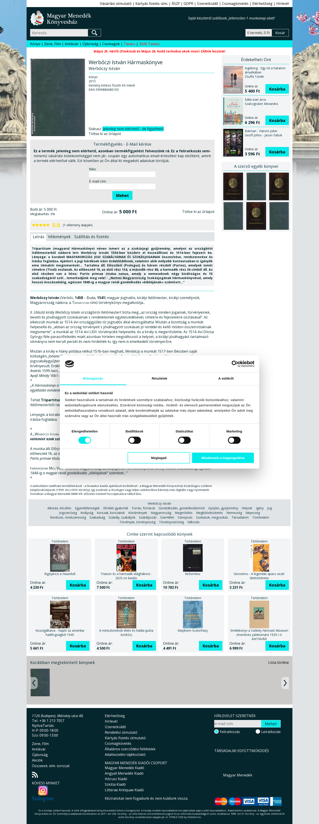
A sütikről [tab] (226, 378)
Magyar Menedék (237, 775)
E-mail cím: (97, 181)
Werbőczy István (159, 503)
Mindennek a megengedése (223, 458)
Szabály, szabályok (122, 517)
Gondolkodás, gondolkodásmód (182, 508)
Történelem (260, 517)
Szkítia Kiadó (115, 784)
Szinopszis (185, 517)
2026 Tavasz (149, 43)
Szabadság (97, 517)
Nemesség (234, 513)
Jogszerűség (68, 513)
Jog (269, 508)
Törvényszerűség (171, 522)
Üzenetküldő (207, 3)
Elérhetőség (262, 3)
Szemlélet (167, 517)
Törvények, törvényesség (137, 522)
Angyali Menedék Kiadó (124, 773)
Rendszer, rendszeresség (68, 517)
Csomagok (111, 43)
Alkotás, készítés (59, 508)
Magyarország (161, 513)
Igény (260, 508)
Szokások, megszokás (212, 517)
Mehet (122, 195)
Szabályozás (148, 517)
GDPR (188, 3)
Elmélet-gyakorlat (115, 508)
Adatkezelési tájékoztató (125, 754)
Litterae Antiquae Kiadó (124, 789)
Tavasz (129, 43)
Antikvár (72, 43)
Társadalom (240, 517)
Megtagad (159, 458)
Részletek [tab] (159, 378)
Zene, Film (52, 43)
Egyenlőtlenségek (87, 508)
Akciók (37, 760)
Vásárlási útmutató (116, 3)
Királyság (86, 513)
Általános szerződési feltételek (130, 749)
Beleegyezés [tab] (93, 378)
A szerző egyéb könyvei (256, 166)
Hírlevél (282, 3)
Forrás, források (143, 508)
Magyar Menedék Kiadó (124, 767)
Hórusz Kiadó (116, 778)
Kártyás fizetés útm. (151, 3)
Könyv (35, 43)
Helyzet (247, 508)
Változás (193, 522)
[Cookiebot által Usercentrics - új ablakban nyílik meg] (235, 364)
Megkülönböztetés (209, 513)
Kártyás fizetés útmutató (125, 737)
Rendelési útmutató (121, 732)
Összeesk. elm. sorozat (51, 765)
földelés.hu (194, 817)
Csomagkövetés (235, 3)
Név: (92, 169)
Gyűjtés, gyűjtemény (223, 508)
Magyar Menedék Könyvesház (109, 18)
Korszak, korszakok (111, 513)
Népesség (252, 513)
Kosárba (277, 89)
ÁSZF (176, 3)
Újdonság (90, 43)
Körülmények (137, 513)
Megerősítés (184, 513)
